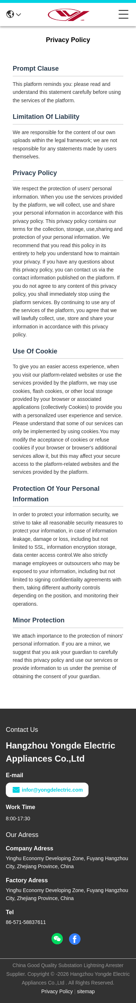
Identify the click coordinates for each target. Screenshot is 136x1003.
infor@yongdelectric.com (47, 790)
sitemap (86, 991)
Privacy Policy (57, 991)
